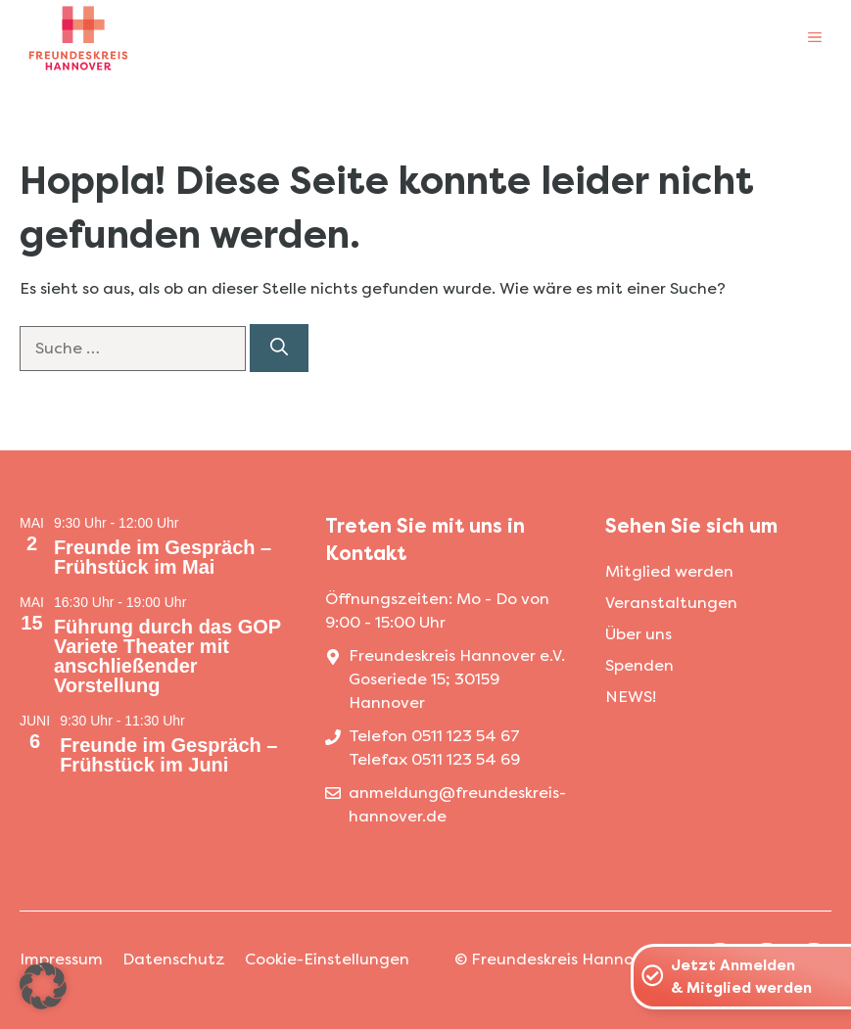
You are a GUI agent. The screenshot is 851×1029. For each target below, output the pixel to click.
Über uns (638, 634)
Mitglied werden (669, 571)
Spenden (639, 665)
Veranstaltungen (671, 602)
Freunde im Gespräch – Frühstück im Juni (168, 754)
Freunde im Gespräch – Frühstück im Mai (162, 557)
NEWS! (630, 696)
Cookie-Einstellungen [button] (327, 959)
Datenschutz (173, 959)
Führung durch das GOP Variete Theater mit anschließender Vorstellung (167, 656)
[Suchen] (279, 348)
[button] (43, 986)
